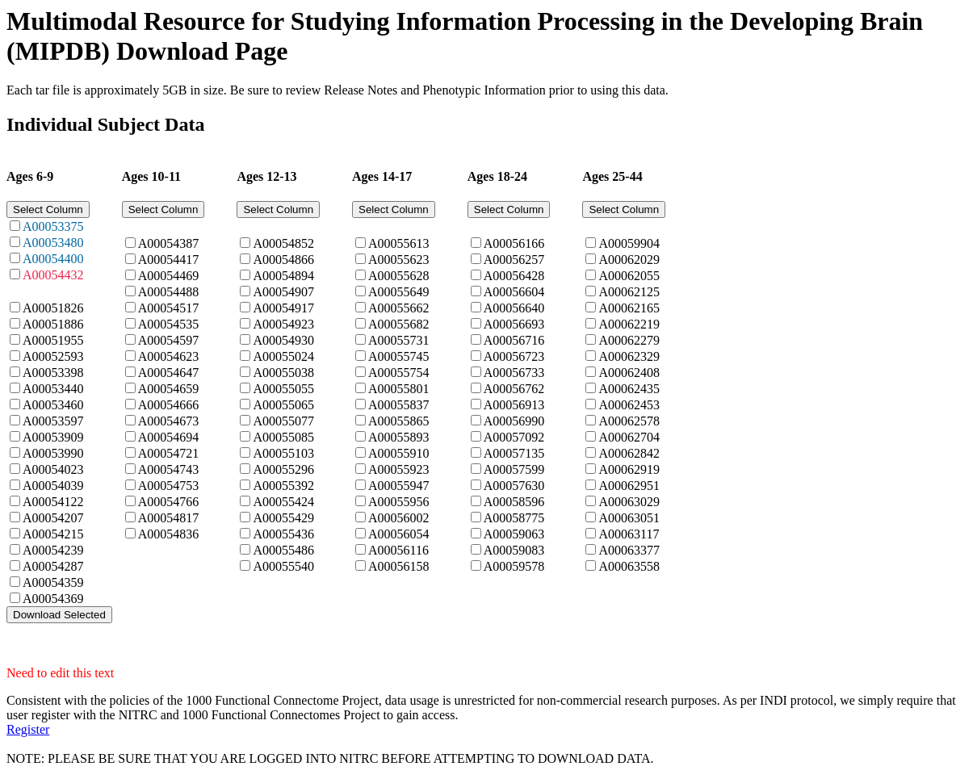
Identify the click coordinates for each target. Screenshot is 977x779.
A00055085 (283, 437)
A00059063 (514, 534)
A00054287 (53, 566)
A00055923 (399, 469)
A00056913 (514, 405)
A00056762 (514, 389)
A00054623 (168, 356)
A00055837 (399, 405)
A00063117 (628, 534)
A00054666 (168, 405)
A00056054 (399, 534)
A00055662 (399, 308)
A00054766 (168, 502)
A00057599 (514, 469)
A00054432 (53, 275)
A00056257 (514, 259)
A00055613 (399, 243)
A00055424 (283, 502)
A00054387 (168, 243)
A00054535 (168, 324)
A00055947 (399, 485)
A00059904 (629, 243)
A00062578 (629, 421)
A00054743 (168, 469)
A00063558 (629, 566)
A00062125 (629, 292)
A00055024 (283, 356)
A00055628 (399, 276)
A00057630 (514, 485)
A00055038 (283, 372)
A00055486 (283, 550)
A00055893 (399, 437)
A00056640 (514, 308)
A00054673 (168, 421)
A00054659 (168, 389)
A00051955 (53, 340)
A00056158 (399, 566)
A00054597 (168, 340)
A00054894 (283, 276)
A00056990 (514, 421)
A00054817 (168, 518)
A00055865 (399, 421)
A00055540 (283, 566)
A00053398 (53, 372)
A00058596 (514, 502)
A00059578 (514, 566)
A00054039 (53, 485)
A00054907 (283, 292)
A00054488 (168, 292)
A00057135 (514, 453)
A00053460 (53, 405)
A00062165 (629, 308)
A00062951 (629, 485)
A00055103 (283, 453)
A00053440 (53, 389)
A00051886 (53, 324)
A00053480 (53, 242)
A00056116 (398, 550)
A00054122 (53, 502)
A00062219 (629, 324)
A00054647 (168, 372)
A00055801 (399, 389)
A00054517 (168, 308)
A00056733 (514, 372)
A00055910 (399, 453)
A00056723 (514, 356)
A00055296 (283, 469)
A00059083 (514, 550)
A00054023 (53, 469)
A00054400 (53, 259)
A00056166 (514, 243)
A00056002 (399, 518)
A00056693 (514, 324)
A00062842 (629, 453)
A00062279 (629, 340)
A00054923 (283, 324)
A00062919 (629, 469)
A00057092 (514, 437)
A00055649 (399, 292)
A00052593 (53, 356)
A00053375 (53, 226)
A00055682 (399, 324)
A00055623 (399, 259)
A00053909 (53, 437)
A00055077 (283, 421)
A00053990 (53, 453)
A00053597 (53, 421)
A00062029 (629, 259)
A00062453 (629, 405)
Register (27, 729)
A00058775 (514, 518)
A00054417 (168, 259)
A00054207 (53, 518)
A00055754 (399, 372)
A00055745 (399, 356)
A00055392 (283, 485)
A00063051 (629, 518)
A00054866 (283, 259)
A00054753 (168, 485)
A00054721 (168, 453)
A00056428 (514, 276)
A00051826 (53, 308)
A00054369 (53, 598)
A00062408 (629, 372)
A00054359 (53, 582)
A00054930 (283, 340)
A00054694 (168, 437)
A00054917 (283, 308)
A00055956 (399, 502)
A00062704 (629, 437)
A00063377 (629, 550)
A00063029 (629, 502)
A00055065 (283, 405)
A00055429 (283, 518)
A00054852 (283, 243)
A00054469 (168, 276)
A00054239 (53, 550)
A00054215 (53, 534)
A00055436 (283, 534)
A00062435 (629, 389)
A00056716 (514, 340)
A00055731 (399, 340)
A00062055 (629, 276)
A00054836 (168, 534)
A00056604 (514, 292)
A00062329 (629, 356)
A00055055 (283, 389)
